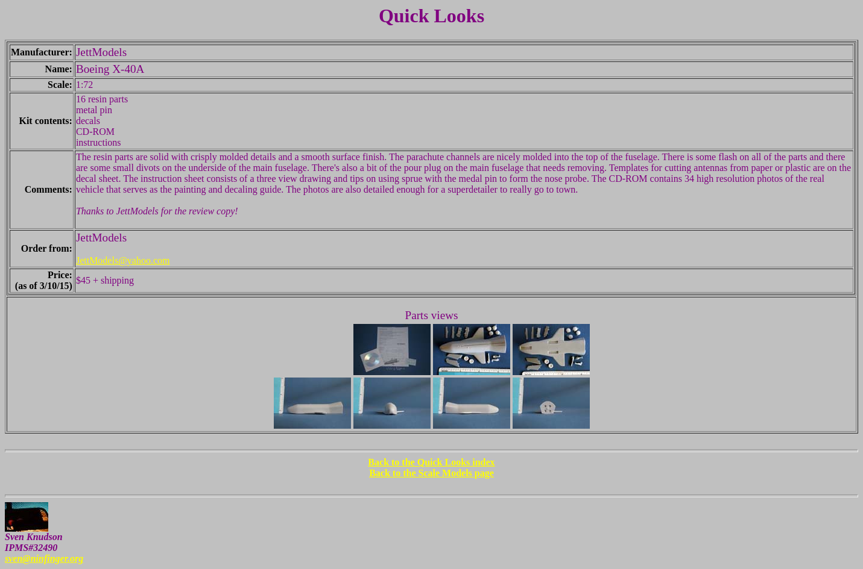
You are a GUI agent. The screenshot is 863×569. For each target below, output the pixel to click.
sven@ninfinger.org (44, 558)
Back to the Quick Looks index (431, 462)
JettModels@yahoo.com (123, 260)
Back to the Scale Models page (431, 473)
